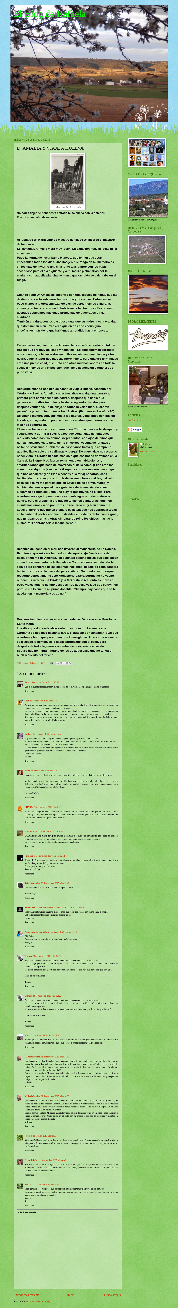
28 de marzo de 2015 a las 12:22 (47, 956)
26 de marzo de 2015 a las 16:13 (70, 907)
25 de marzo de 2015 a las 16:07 (44, 682)
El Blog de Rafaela (50, 13)
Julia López (30, 856)
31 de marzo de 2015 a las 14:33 (55, 1057)
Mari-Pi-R (29, 831)
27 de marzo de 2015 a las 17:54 (62, 932)
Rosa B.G (29, 1184)
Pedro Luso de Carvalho (36, 932)
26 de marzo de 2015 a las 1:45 (47, 734)
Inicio (70, 1294)
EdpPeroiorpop (134, 420)
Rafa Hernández (32, 883)
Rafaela (146, 444)
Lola (27, 701)
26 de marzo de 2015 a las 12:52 (50, 856)
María (27, 1035)
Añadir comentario (27, 1212)
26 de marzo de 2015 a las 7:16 (47, 807)
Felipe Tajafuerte (33, 1160)
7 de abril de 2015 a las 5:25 (46, 1184)
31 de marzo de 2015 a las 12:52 (45, 1035)
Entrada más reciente (26, 1294)
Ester (27, 682)
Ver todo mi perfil (147, 451)
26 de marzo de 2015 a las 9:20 (49, 831)
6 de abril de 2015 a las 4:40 (53, 1160)
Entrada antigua (112, 1294)
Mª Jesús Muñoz (32, 1057)
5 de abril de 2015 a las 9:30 (43, 1136)
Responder (29, 691)
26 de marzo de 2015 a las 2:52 (44, 770)
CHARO (29, 807)
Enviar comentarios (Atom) (38, 1301)
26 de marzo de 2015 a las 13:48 (55, 883)
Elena (27, 770)
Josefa (27, 1136)
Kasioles (28, 734)
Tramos (28, 956)
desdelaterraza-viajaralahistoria (40, 907)
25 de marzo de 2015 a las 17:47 (44, 701)
